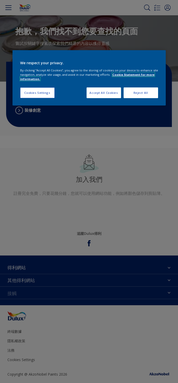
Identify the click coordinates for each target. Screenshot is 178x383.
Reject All (141, 93)
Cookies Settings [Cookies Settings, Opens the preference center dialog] (37, 93)
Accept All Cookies (103, 93)
